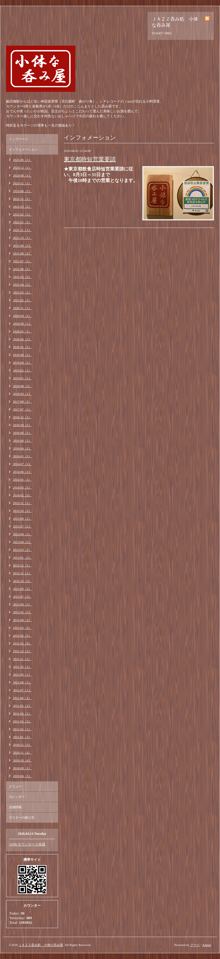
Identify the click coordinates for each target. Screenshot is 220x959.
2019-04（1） (22, 362)
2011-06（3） (22, 698)
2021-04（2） (22, 284)
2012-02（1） (22, 635)
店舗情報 (15, 807)
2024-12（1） (22, 167)
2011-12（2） (22, 651)
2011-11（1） (22, 659)
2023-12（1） (22, 183)
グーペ (195, 945)
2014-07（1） (22, 464)
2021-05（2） (22, 276)
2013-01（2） (22, 557)
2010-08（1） (22, 768)
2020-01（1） (22, 347)
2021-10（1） (22, 237)
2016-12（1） (22, 417)
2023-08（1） (22, 191)
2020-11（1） (22, 308)
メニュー (15, 786)
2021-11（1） (22, 230)
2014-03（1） (22, 487)
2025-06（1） (22, 159)
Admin (206, 945)
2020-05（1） (22, 331)
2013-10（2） (22, 510)
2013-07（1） (22, 526)
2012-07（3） (22, 596)
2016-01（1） (22, 456)
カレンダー (17, 796)
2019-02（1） (22, 370)
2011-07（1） (22, 690)
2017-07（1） (22, 409)
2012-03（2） (22, 627)
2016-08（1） (22, 432)
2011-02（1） (22, 729)
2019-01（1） (22, 378)
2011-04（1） (22, 713)
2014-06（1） (22, 471)
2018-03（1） (22, 393)
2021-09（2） (22, 245)
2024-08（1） (22, 175)
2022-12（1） (22, 198)
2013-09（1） (22, 518)
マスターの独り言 (21, 817)
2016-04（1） (22, 448)
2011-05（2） (22, 705)
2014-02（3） (22, 495)
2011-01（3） (22, 737)
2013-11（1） (22, 503)
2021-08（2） (22, 253)
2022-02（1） (22, 214)
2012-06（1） (22, 604)
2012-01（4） (22, 643)
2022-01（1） (22, 222)
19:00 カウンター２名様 (27, 844)
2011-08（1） (22, 682)
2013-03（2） (22, 549)
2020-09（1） (22, 315)
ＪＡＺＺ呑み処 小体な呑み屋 (40, 945)
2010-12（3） (22, 744)
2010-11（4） (22, 752)
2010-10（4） (22, 760)
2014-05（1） (22, 479)
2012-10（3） (22, 581)
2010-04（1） (22, 776)
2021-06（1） (22, 269)
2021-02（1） (22, 300)
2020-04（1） (22, 339)
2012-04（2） (22, 620)
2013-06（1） (22, 534)
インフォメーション (23, 149)
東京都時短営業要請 (90, 159)
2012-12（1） (22, 565)
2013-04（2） (22, 542)
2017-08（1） (22, 401)
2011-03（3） (22, 721)
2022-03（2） (22, 206)
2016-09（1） (22, 425)
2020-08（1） (22, 323)
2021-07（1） (22, 261)
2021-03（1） (22, 292)
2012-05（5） (22, 612)
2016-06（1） (22, 440)
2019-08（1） (22, 354)
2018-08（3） (22, 386)
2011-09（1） (22, 674)
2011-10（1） (22, 666)
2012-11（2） (22, 573)
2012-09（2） (22, 588)
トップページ (18, 139)
